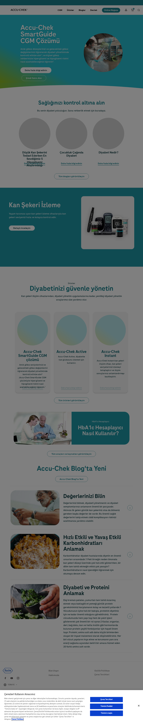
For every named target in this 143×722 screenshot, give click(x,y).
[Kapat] (139, 708)
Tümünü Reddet (106, 708)
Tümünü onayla (106, 715)
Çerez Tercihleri (106, 701)
